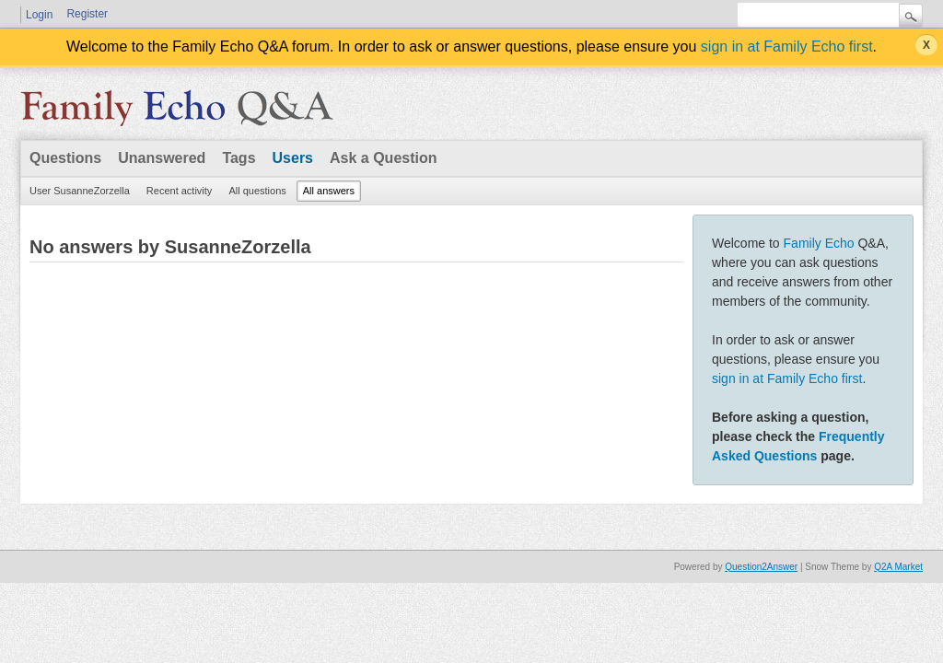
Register (87, 13)
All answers (329, 190)
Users (293, 158)
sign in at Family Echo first (787, 46)
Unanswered (161, 158)
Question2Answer (761, 567)
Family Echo (819, 243)
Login (39, 14)
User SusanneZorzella (79, 190)
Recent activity (179, 190)
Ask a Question (383, 158)
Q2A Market (898, 567)
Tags (238, 158)
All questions (256, 190)
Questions (65, 158)
